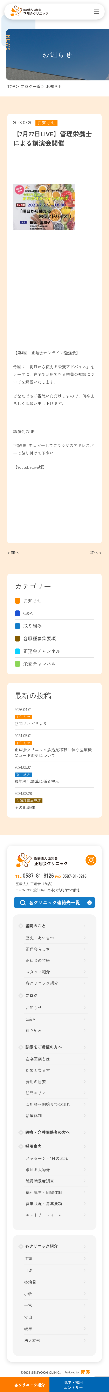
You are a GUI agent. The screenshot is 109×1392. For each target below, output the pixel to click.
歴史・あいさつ (40, 938)
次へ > (96, 552)
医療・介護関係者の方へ (47, 1132)
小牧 (28, 1294)
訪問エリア (36, 1093)
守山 (28, 1317)
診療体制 (34, 1115)
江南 (28, 1258)
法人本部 (32, 1340)
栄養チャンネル (39, 663)
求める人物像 (38, 1170)
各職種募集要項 (39, 638)
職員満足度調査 (40, 1181)
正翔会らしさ (38, 949)
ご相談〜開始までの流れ (48, 1104)
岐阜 (28, 1329)
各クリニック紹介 (42, 983)
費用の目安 (36, 1082)
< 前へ (13, 552)
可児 (28, 1270)
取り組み (32, 626)
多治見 (30, 1282)
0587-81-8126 (38, 875)
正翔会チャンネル (42, 651)
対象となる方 (38, 1070)
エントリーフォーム (44, 1215)
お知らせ (32, 600)
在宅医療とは (38, 1059)
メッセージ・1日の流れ (47, 1158)
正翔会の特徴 (38, 960)
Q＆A (30, 1019)
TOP (11, 86)
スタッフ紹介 (38, 972)
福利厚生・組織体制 (44, 1192)
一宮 (28, 1305)
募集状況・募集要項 (44, 1203)
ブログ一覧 (30, 86)
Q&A (28, 613)
